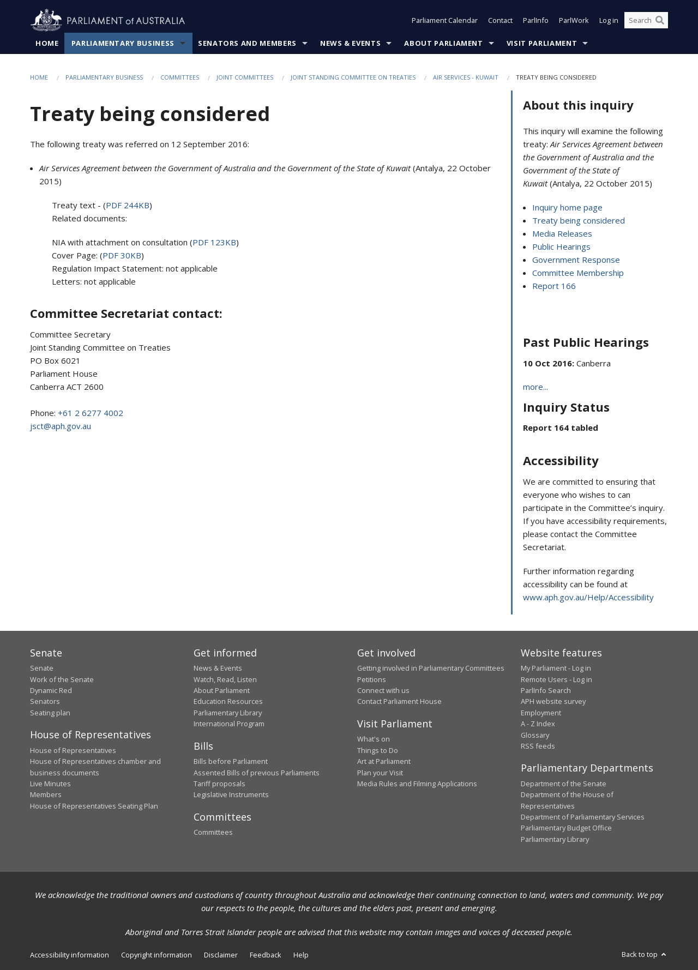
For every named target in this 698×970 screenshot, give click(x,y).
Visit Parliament (542, 43)
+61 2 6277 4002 (90, 413)
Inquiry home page (567, 207)
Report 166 (554, 285)
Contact (500, 21)
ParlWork (574, 21)
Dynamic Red (51, 690)
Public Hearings (561, 246)
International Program (229, 724)
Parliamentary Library (228, 713)
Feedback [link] (265, 955)
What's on (373, 739)
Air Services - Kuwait (465, 77)
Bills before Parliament (231, 762)
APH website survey (553, 702)
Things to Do (377, 750)
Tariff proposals (219, 783)
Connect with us (383, 690)
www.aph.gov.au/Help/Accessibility (588, 597)
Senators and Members (247, 43)
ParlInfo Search (546, 690)
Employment (541, 713)
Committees (179, 77)
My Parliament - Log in (556, 668)
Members (46, 795)
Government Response (576, 259)
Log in (608, 21)
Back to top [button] (645, 955)
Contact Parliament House (399, 702)
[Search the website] (646, 21)
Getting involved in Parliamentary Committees (430, 668)
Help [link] (301, 955)
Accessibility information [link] (69, 955)
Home (47, 43)
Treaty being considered (578, 220)
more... (535, 386)
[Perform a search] (660, 21)
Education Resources (228, 702)
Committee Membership (578, 272)
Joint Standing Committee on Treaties (353, 77)
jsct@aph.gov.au (60, 426)
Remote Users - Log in (556, 679)
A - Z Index (538, 724)
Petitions (371, 679)
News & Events (350, 43)
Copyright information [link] (156, 955)
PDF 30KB (122, 255)
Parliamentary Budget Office (566, 828)
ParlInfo (536, 21)
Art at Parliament (384, 762)
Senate (41, 668)
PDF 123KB (214, 242)
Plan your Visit (380, 773)
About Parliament (443, 43)
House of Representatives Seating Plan (94, 806)
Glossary (535, 735)
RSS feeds (538, 746)
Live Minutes (50, 783)
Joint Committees (244, 77)
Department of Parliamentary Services (583, 817)
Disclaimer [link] (221, 955)
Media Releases (562, 233)
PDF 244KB (127, 205)
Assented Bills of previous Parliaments (257, 773)
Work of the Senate (62, 679)
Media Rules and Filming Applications (417, 783)
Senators (45, 702)
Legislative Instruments (231, 795)
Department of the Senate (563, 783)
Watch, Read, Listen (225, 679)
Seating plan (50, 713)
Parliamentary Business (122, 43)
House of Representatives (73, 750)
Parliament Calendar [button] (445, 21)
